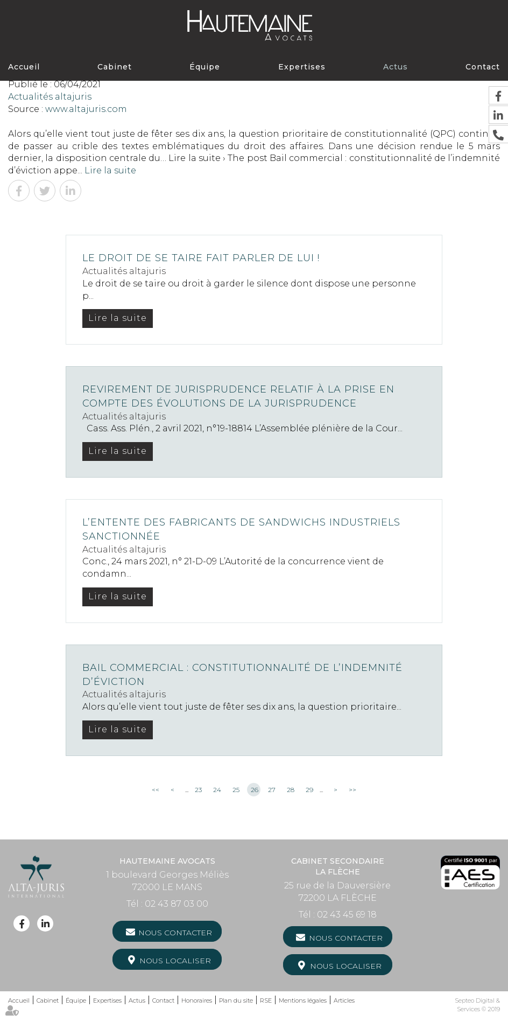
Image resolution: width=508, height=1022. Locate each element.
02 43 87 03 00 (176, 904)
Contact (482, 67)
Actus (395, 67)
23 (198, 790)
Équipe (204, 67)
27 (272, 790)
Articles (344, 1000)
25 (235, 790)
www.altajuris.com (86, 109)
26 (254, 790)
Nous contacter (175, 932)
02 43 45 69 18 (347, 914)
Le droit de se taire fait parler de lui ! (201, 258)
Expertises (302, 67)
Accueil (24, 67)
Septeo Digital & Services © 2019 (477, 1005)
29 (309, 790)
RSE (266, 1000)
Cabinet (114, 67)
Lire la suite (110, 170)
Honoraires (196, 1000)
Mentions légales (303, 1000)
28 (290, 790)
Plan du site (236, 1000)
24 (217, 790)
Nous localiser (175, 960)
